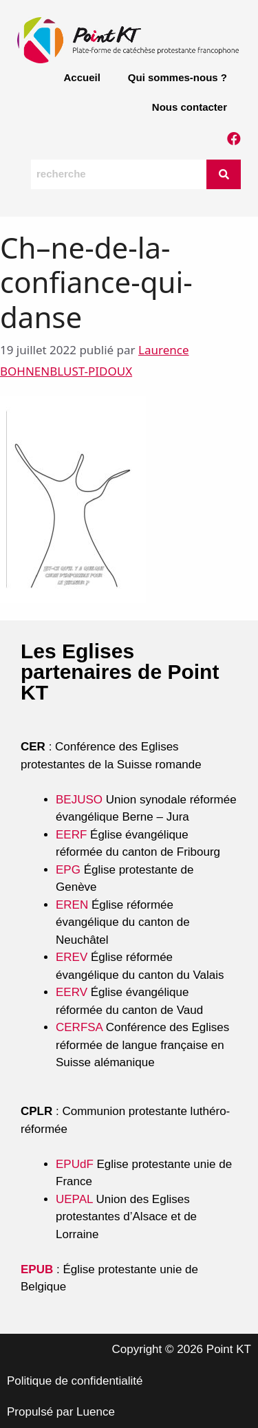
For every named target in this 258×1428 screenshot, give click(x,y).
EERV (71, 992)
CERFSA (79, 1027)
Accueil (81, 77)
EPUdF (75, 1164)
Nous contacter (189, 107)
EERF (71, 834)
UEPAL (74, 1199)
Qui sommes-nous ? (177, 77)
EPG (68, 869)
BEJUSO (81, 799)
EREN (72, 904)
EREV (71, 957)
